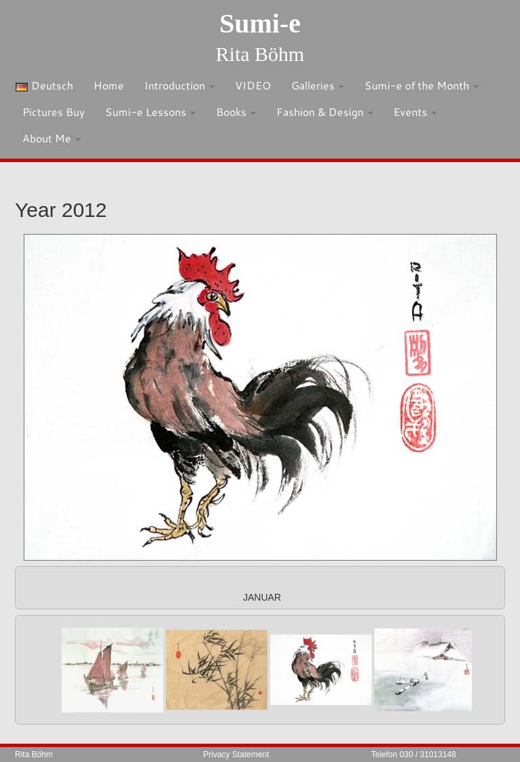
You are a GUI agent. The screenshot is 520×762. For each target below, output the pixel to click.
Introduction (179, 85)
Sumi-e (260, 23)
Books (236, 111)
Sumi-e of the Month (421, 85)
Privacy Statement (236, 754)
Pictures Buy (53, 111)
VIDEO (253, 85)
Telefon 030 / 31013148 (413, 754)
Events (415, 111)
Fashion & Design (324, 111)
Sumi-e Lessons (150, 111)
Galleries (317, 85)
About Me (51, 138)
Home (108, 85)
